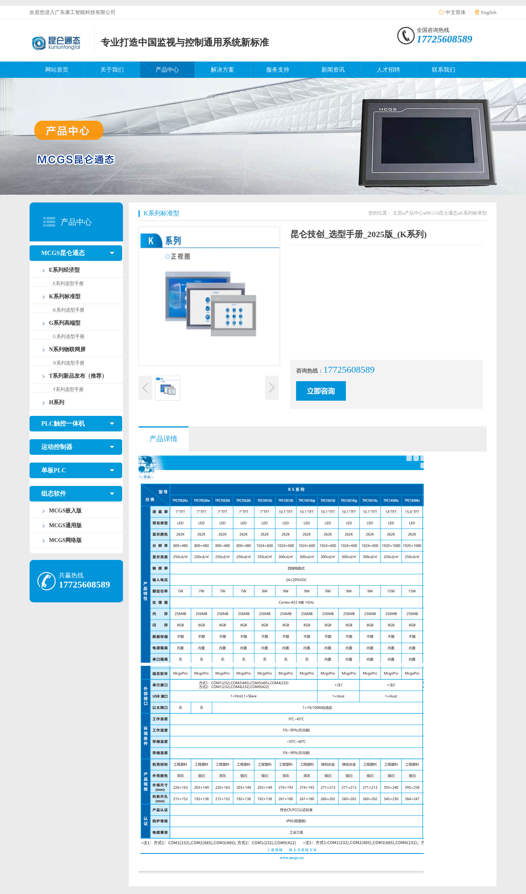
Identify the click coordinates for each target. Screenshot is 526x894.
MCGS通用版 (65, 525)
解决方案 (222, 70)
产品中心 (167, 70)
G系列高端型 (65, 323)
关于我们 (112, 70)
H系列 (56, 402)
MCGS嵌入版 (65, 511)
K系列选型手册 (68, 310)
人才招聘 (388, 70)
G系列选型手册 (68, 336)
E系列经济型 (64, 270)
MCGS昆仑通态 (77, 253)
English (488, 12)
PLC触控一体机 (77, 423)
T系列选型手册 (68, 389)
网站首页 (56, 70)
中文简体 (455, 12)
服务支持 (277, 70)
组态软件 (77, 493)
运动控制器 (77, 447)
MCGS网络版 (65, 540)
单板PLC (77, 470)
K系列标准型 (65, 296)
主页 (397, 213)
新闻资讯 (333, 70)
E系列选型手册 (68, 283)
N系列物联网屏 (67, 349)
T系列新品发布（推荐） (78, 376)
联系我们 (443, 70)
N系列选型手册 (68, 363)
